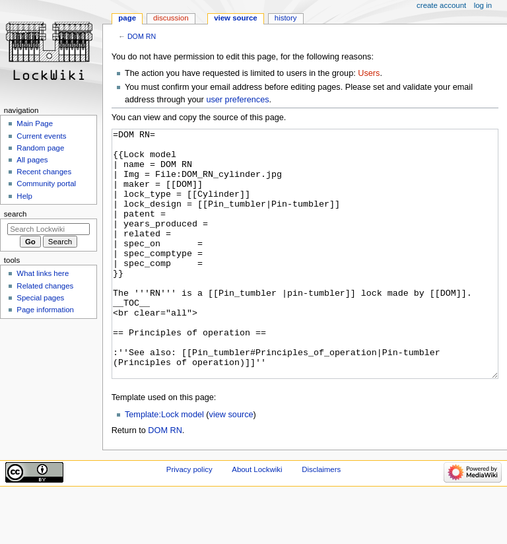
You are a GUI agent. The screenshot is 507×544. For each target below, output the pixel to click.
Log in (483, 5)
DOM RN (141, 36)
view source (231, 464)
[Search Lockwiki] (48, 229)
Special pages (40, 298)
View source (235, 18)
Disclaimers (321, 519)
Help (24, 196)
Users (369, 73)
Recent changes (44, 172)
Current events (41, 136)
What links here (43, 273)
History (286, 18)
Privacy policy (189, 519)
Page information (45, 310)
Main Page (35, 123)
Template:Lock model (164, 464)
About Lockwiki (257, 519)
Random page (40, 148)
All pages (32, 160)
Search (15, 214)
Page (127, 18)
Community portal (46, 183)
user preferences (237, 99)
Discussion (170, 18)
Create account (441, 5)
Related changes (45, 286)
